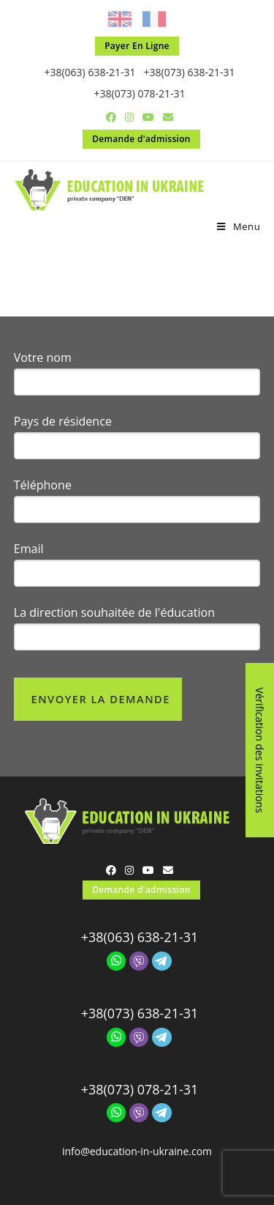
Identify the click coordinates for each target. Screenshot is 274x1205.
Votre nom (43, 357)
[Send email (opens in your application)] (166, 117)
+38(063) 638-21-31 (89, 72)
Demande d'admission (141, 139)
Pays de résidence (63, 421)
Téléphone (43, 485)
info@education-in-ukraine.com (137, 1151)
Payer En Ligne (137, 46)
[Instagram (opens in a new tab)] (129, 117)
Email (29, 549)
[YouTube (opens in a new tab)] (148, 117)
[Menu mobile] (238, 226)
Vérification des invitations (260, 750)
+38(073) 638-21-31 (189, 72)
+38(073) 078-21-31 (140, 93)
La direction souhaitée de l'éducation (114, 612)
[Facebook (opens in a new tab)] (111, 117)
